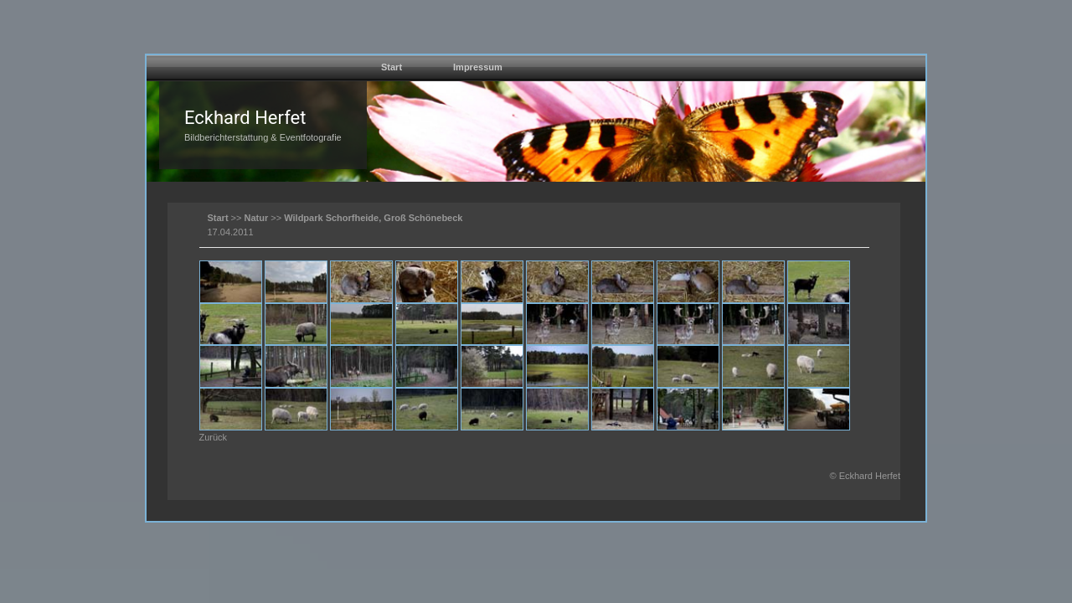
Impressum (477, 67)
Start (391, 67)
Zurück (213, 437)
